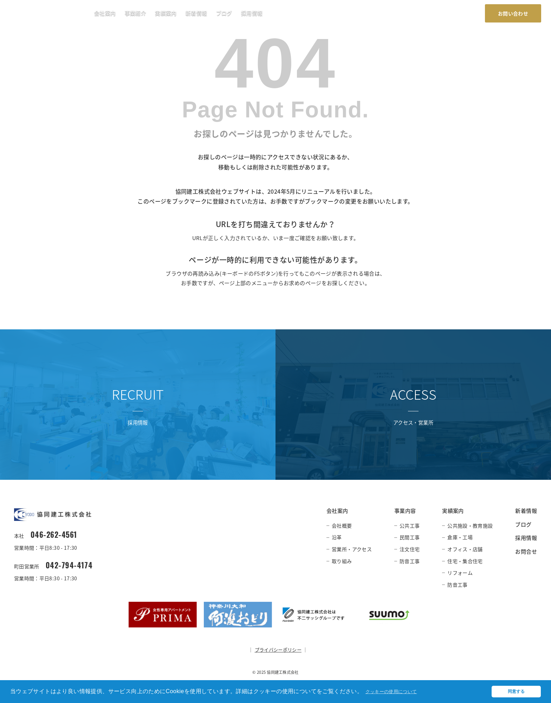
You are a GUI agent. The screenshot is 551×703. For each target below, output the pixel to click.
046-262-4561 (55, 534)
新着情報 (196, 13)
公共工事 (410, 525)
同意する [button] (516, 690)
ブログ (224, 13)
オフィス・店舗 (464, 549)
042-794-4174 (70, 565)
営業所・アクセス (352, 549)
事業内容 (405, 510)
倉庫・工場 (460, 537)
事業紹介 (135, 13)
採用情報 (251, 13)
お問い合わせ (513, 13)
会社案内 (105, 13)
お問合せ (526, 551)
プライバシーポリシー (278, 650)
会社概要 (342, 525)
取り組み (342, 561)
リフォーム (460, 572)
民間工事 (410, 537)
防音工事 (410, 561)
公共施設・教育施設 (470, 525)
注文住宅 (410, 549)
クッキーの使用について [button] (397, 690)
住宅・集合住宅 (464, 561)
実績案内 (165, 13)
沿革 (337, 537)
